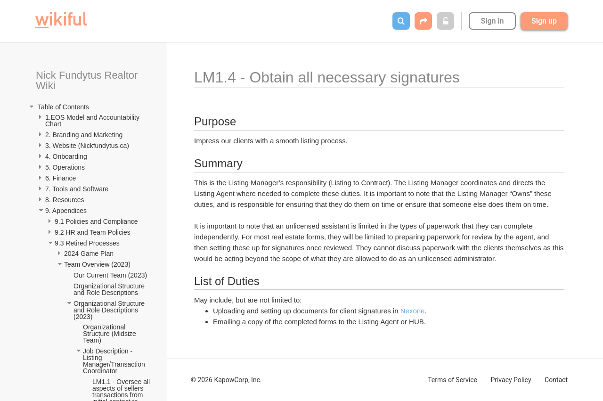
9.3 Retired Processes (88, 243)
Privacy (510, 380)
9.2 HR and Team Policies (93, 232)
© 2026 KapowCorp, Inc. (226, 380)
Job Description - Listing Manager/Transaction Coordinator (115, 361)
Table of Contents (62, 107)
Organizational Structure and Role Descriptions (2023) (110, 310)
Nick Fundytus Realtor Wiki (88, 80)
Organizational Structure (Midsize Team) (110, 333)
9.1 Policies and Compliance (97, 221)
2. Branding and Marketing (83, 135)
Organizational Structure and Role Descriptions (110, 289)
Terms (452, 380)
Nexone (412, 311)
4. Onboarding (67, 156)
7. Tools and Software (76, 189)
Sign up (544, 20)
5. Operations (65, 167)
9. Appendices (67, 210)
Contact (556, 380)
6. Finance (60, 178)
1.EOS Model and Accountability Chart (93, 121)
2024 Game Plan (89, 253)
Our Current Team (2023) (110, 275)
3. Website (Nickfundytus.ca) (87, 145)
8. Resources (64, 200)
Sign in (492, 20)
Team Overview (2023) (97, 264)
